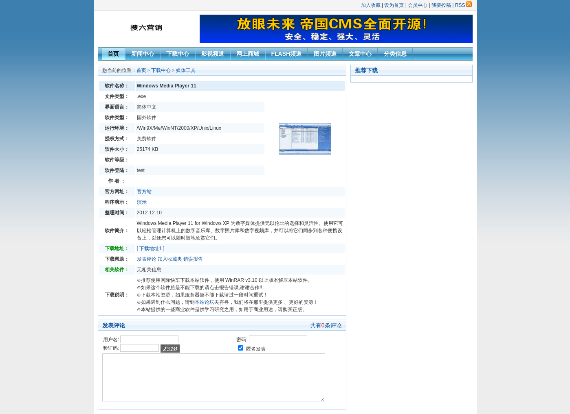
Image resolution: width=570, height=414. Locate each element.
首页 (113, 53)
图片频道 (325, 53)
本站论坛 (204, 302)
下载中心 (177, 53)
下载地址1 (150, 248)
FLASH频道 (286, 53)
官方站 (144, 191)
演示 (142, 202)
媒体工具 (186, 70)
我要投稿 (441, 5)
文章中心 (360, 53)
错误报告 (193, 259)
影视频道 (212, 53)
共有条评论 (326, 325)
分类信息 (395, 53)
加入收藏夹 (170, 259)
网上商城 (247, 53)
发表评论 (146, 259)
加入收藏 (371, 5)
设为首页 (394, 5)
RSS (463, 5)
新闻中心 (142, 53)
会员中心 (417, 5)
